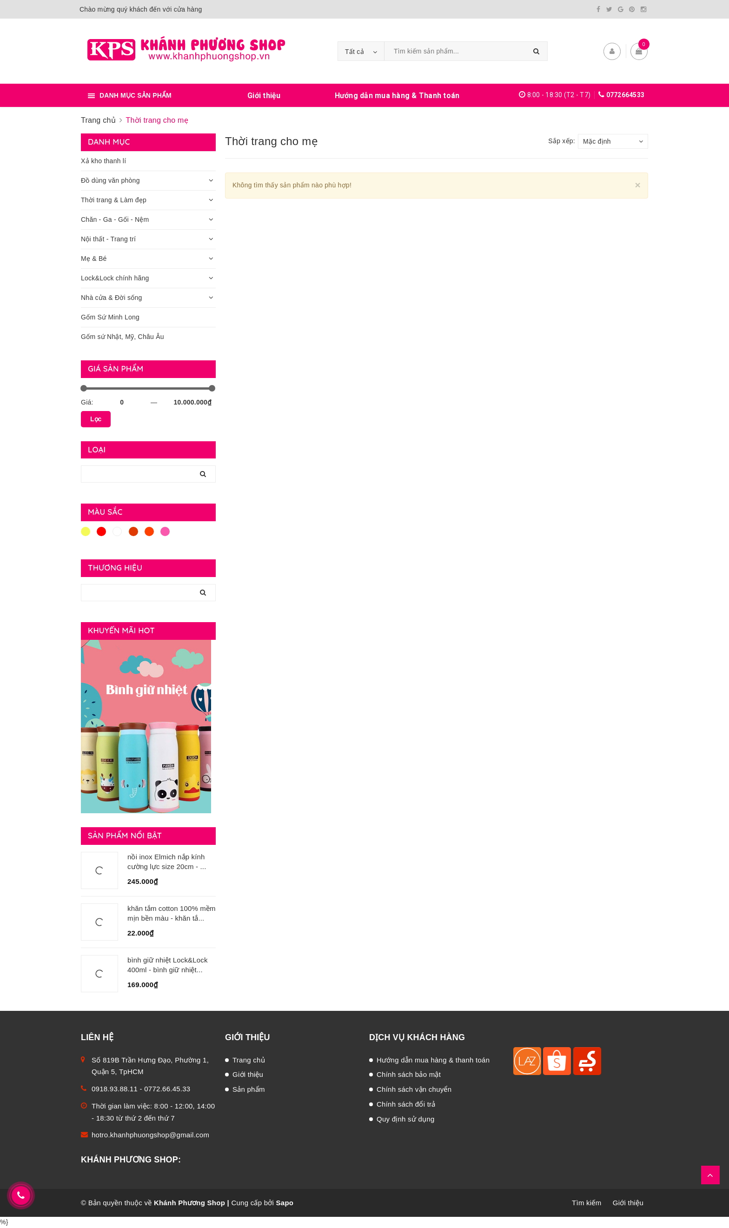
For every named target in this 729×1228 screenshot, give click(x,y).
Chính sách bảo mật (409, 1074)
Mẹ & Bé (94, 258)
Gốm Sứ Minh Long (110, 317)
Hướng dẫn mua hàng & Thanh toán (397, 95)
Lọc (95, 419)
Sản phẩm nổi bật (125, 835)
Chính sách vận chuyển (414, 1089)
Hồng (165, 531)
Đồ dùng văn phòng (110, 180)
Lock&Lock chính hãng (115, 278)
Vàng (85, 531)
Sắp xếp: (561, 141)
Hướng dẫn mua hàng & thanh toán (433, 1060)
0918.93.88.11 (115, 1089)
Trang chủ (248, 1060)
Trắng (117, 531)
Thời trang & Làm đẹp (113, 200)
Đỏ (101, 531)
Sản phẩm (248, 1089)
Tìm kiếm (586, 1203)
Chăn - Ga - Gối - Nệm (115, 219)
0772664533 (625, 95)
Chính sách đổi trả (406, 1104)
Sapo (285, 1203)
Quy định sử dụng (406, 1119)
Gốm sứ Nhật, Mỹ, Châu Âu (122, 336)
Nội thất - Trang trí (108, 239)
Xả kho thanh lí (103, 161)
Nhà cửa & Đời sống (111, 297)
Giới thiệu (264, 95)
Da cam (149, 531)
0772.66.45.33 (167, 1089)
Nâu (133, 531)
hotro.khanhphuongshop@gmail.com (150, 1135)
